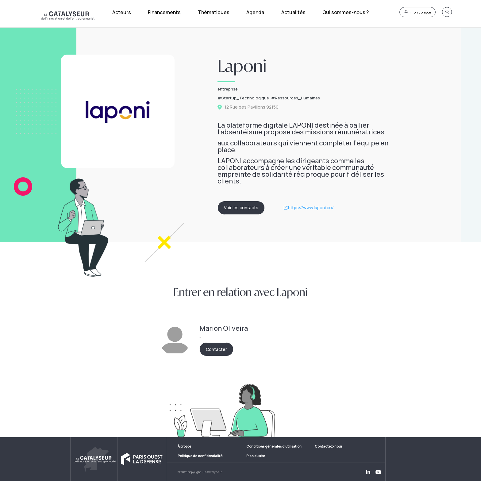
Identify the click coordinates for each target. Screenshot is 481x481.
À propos (184, 446)
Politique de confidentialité (200, 455)
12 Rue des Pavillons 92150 (252, 107)
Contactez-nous (328, 446)
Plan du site (255, 455)
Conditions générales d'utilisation (274, 446)
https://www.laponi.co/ (311, 207)
